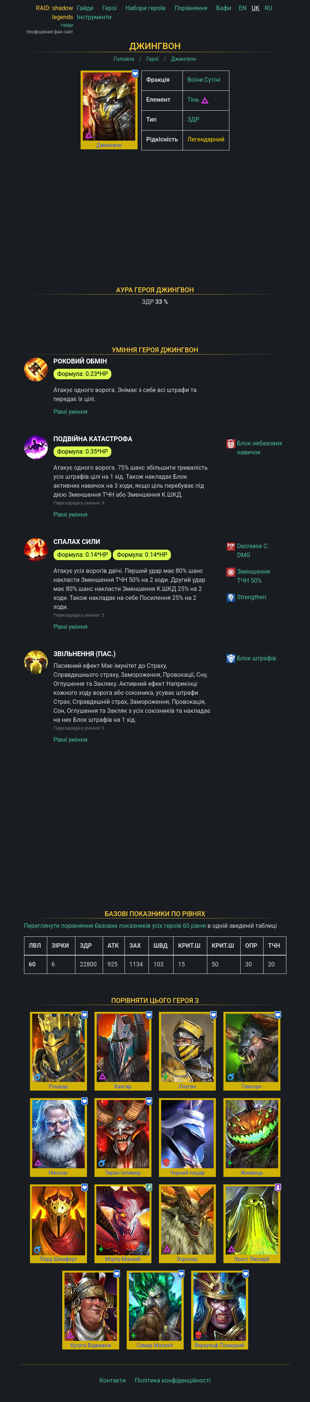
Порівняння (190, 8)
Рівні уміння (71, 411)
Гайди (85, 8)
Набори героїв (146, 8)
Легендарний (206, 139)
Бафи (223, 8)
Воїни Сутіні (203, 79)
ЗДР (193, 119)
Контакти (112, 1380)
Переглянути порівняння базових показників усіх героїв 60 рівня (115, 925)
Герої (109, 8)
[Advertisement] (155, 208)
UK (255, 8)
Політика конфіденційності (172, 1380)
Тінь (193, 99)
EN (243, 8)
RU (268, 8)
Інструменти (94, 17)
